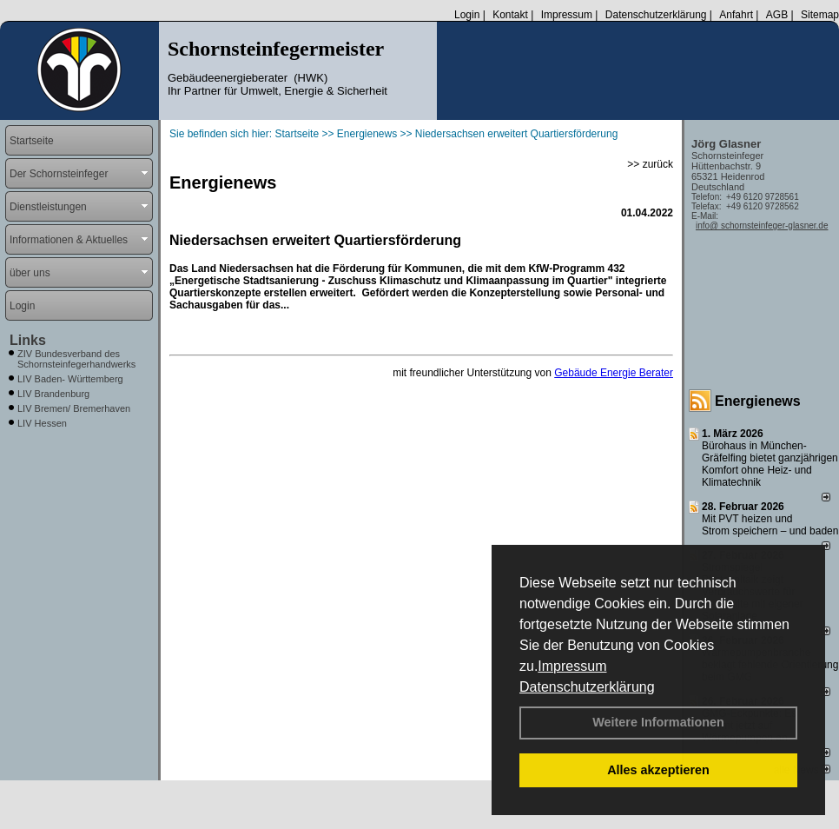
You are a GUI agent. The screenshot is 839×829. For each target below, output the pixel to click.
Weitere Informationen (658, 722)
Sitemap (820, 15)
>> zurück (650, 164)
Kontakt (510, 15)
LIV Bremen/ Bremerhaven (73, 408)
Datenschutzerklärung (587, 687)
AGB (777, 15)
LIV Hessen (42, 423)
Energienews (758, 401)
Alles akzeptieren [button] (658, 770)
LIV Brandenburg (53, 393)
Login (466, 15)
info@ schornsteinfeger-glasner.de (762, 225)
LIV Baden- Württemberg (70, 379)
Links (28, 340)
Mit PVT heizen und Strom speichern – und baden (770, 525)
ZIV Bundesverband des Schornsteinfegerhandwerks (76, 358)
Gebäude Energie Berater (613, 373)
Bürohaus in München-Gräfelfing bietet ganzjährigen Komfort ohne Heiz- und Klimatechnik (770, 464)
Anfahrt (736, 15)
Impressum (572, 666)
